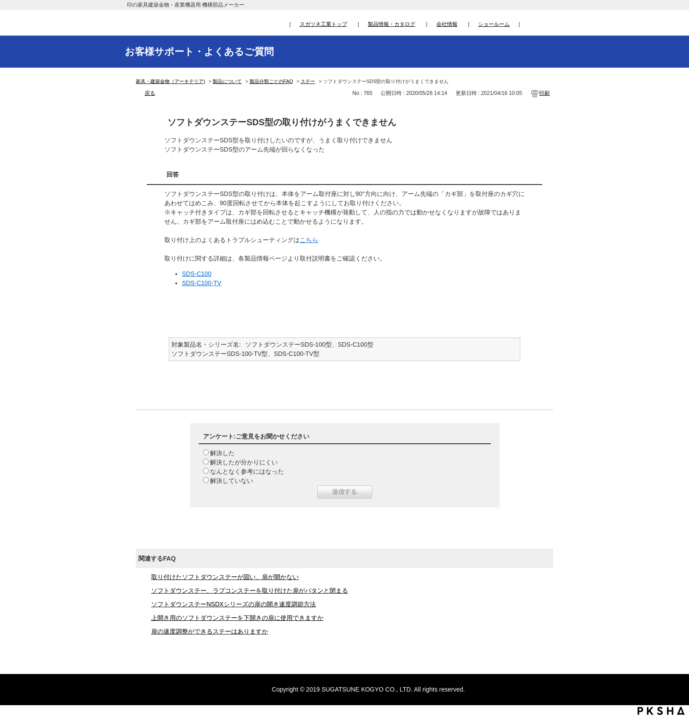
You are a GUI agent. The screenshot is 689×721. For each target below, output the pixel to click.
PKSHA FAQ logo (661, 711)
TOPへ (673, 632)
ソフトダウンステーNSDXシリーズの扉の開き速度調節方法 (233, 604)
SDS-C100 (196, 273)
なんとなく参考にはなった (247, 471)
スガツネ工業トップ (323, 24)
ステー (308, 81)
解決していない (231, 480)
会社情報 (446, 24)
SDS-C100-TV (201, 282)
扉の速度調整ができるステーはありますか (209, 631)
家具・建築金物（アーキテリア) (170, 81)
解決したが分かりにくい (244, 462)
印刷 (544, 93)
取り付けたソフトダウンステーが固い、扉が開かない (225, 576)
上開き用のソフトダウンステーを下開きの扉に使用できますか (237, 617)
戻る (150, 93)
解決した (222, 453)
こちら (309, 239)
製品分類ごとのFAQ (271, 81)
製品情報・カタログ (391, 24)
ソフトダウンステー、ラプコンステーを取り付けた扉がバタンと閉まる (249, 590)
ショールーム (494, 24)
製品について (227, 81)
